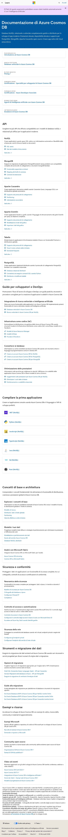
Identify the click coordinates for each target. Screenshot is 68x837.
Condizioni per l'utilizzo (9, 834)
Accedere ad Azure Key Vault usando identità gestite (20, 620)
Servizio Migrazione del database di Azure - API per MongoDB (24, 674)
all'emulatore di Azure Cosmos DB (22, 814)
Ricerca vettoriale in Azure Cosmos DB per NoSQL (22, 312)
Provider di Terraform (13, 337)
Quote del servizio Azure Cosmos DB (15, 538)
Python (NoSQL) (15, 422)
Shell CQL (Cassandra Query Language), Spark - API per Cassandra (25, 671)
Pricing (6, 74)
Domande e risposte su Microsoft (14, 733)
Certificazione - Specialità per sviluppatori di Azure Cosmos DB (27, 83)
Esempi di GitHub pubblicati (13, 752)
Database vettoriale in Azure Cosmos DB (19, 64)
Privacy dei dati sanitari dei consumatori (38, 831)
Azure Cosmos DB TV (11, 772)
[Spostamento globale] (2, 3)
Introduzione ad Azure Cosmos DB (17, 55)
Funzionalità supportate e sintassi (17, 169)
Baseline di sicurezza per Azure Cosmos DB (17, 590)
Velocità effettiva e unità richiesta (14, 518)
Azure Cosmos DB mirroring (13, 556)
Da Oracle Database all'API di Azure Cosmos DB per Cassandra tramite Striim (28, 696)
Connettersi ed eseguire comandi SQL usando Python (24, 273)
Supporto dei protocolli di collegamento (19, 195)
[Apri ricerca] (59, 3)
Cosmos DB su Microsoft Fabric (14, 559)
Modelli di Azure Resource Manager (18, 331)
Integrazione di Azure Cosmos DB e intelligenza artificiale (22, 775)
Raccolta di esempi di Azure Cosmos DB (16, 730)
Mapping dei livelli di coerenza (16, 172)
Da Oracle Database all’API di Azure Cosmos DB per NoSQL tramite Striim (27, 694)
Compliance (8, 598)
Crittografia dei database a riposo (14, 592)
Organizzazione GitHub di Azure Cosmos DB (18, 750)
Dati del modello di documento (16, 149)
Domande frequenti (13, 251)
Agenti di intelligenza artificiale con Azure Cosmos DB (24, 102)
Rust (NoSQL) (14, 469)
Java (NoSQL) (14, 450)
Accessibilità (22, 834)
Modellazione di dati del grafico (17, 223)
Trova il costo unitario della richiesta (18, 248)
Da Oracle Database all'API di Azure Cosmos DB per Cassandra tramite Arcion (28, 699)
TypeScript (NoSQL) (16, 441)
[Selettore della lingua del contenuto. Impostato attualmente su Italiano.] (6, 823)
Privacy (19, 831)
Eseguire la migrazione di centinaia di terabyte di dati (21, 676)
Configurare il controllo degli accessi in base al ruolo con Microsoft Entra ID (28, 618)
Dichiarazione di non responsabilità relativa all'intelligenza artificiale (23, 828)
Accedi (64, 3)
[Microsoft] (34, 2)
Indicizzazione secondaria (15, 200)
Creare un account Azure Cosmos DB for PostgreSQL (23, 357)
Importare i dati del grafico (15, 225)
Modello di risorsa (10, 510)
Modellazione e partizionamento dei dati (17, 535)
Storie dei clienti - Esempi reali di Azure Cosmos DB (20, 778)
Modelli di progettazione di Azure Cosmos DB (18, 781)
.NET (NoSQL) (14, 412)
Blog (3, 831)
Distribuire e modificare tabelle (16, 276)
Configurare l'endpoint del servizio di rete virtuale (19, 640)
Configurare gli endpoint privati (14, 638)
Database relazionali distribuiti (16, 271)
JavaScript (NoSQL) (16, 431)
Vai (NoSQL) (13, 460)
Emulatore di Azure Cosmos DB (16, 112)
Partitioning (10, 197)
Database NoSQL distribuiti (12, 541)
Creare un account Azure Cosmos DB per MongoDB (23, 359)
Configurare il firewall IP (11, 595)
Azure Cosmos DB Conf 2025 (13, 770)
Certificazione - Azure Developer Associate (20, 93)
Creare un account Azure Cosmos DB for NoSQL (22, 354)
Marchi (32, 834)
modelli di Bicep (12, 334)
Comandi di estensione (14, 175)
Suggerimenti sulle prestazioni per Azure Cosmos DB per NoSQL (27, 377)
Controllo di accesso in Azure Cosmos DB (17, 615)
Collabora (11, 831)
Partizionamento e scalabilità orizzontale (19, 382)
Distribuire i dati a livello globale (14, 513)
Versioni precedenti (52, 828)
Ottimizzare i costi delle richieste (17, 379)
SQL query (10, 146)
